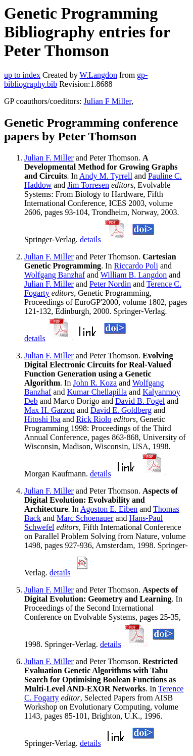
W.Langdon (98, 75)
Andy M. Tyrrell (105, 176)
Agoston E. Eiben (108, 509)
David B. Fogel (140, 401)
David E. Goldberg (121, 410)
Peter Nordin (110, 284)
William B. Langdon (134, 275)
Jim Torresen (88, 185)
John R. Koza (95, 383)
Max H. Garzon (49, 410)
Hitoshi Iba (42, 419)
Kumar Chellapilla (97, 392)
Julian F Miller (107, 101)
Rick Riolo (94, 419)
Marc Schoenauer (85, 518)
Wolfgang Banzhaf (54, 275)
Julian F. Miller (49, 157)
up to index (22, 75)
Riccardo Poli (136, 265)
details (90, 239)
